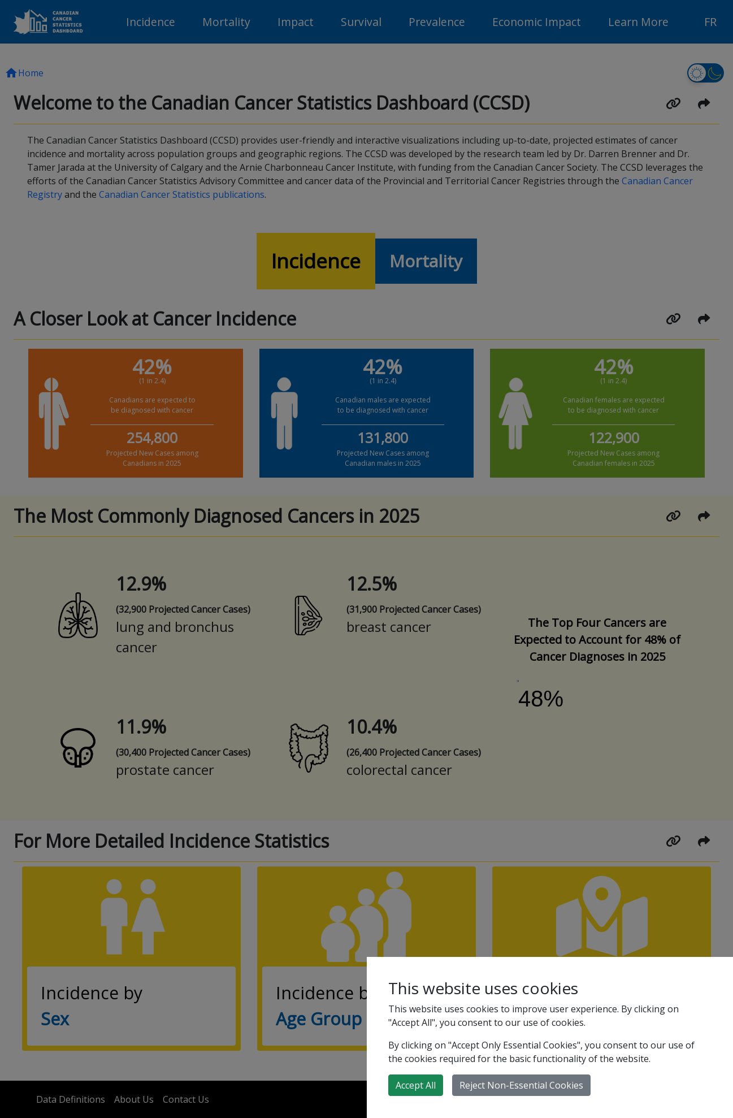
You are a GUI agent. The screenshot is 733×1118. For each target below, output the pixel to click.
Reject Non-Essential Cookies (521, 1085)
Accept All (416, 1085)
